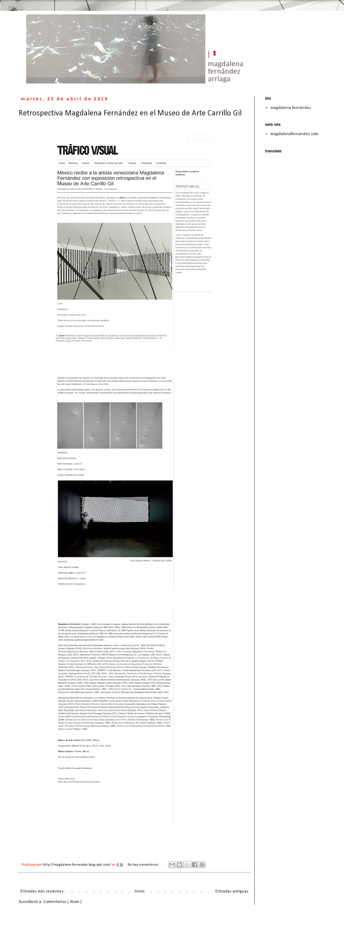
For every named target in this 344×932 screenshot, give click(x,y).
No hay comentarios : (144, 865)
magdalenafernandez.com (294, 134)
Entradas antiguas (231, 891)
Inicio (139, 891)
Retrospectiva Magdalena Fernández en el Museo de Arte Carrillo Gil (130, 113)
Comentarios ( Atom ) (62, 902)
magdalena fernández (291, 108)
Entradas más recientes (41, 891)
